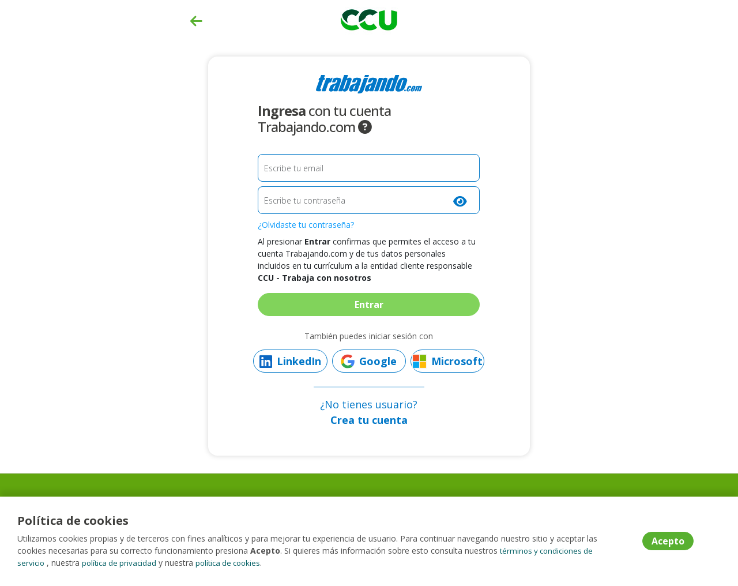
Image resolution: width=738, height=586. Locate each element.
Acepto (668, 541)
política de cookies (234, 562)
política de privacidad (122, 562)
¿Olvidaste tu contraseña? (306, 224)
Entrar (369, 304)
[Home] (369, 18)
